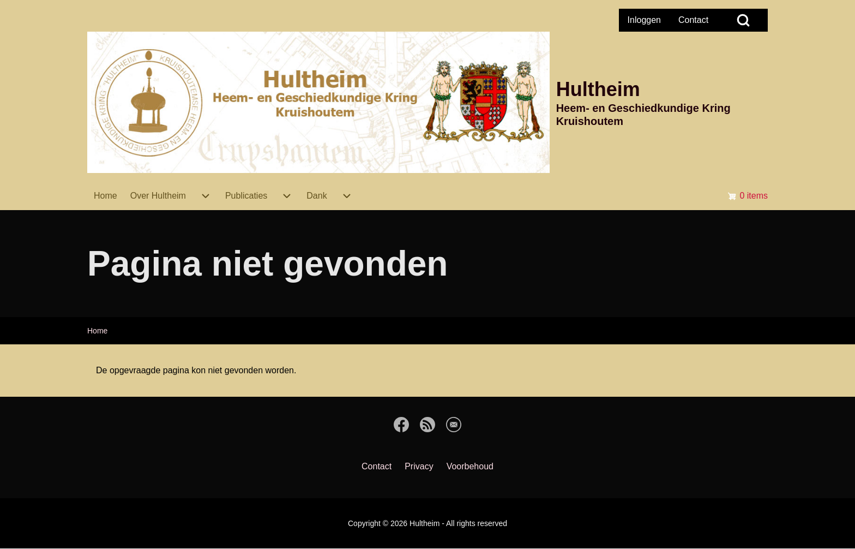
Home (97, 330)
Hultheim (598, 89)
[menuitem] (644, 20)
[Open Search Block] (743, 20)
